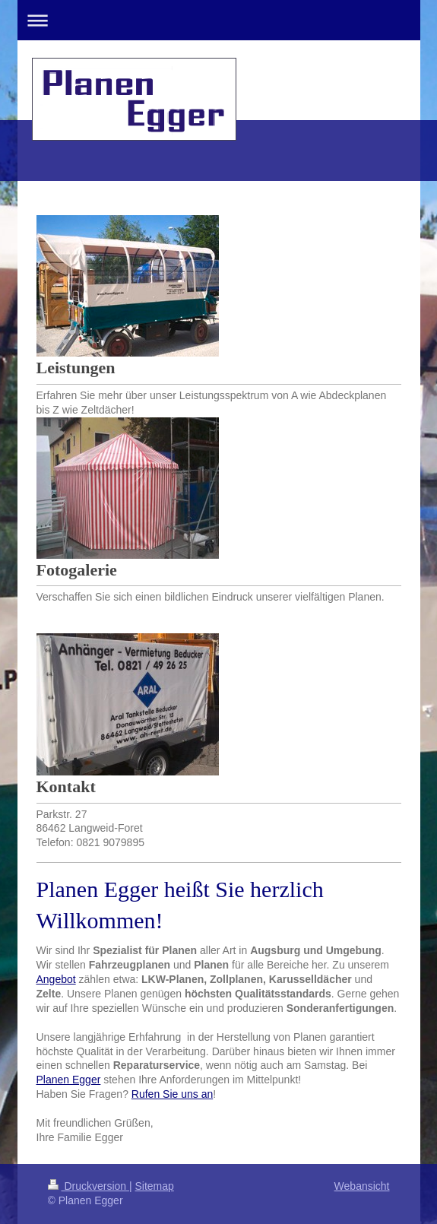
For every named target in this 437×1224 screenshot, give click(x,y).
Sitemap (154, 1186)
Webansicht (362, 1186)
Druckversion (88, 1186)
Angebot (56, 979)
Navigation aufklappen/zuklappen (218, 20)
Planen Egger (68, 1079)
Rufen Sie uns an (172, 1094)
